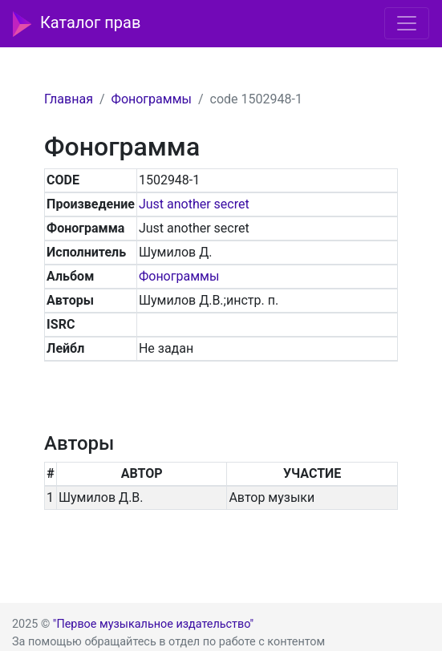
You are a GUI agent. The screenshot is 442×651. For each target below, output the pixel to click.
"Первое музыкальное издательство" (153, 624)
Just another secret (194, 204)
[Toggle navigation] (406, 23)
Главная (68, 99)
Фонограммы (152, 99)
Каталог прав (76, 24)
